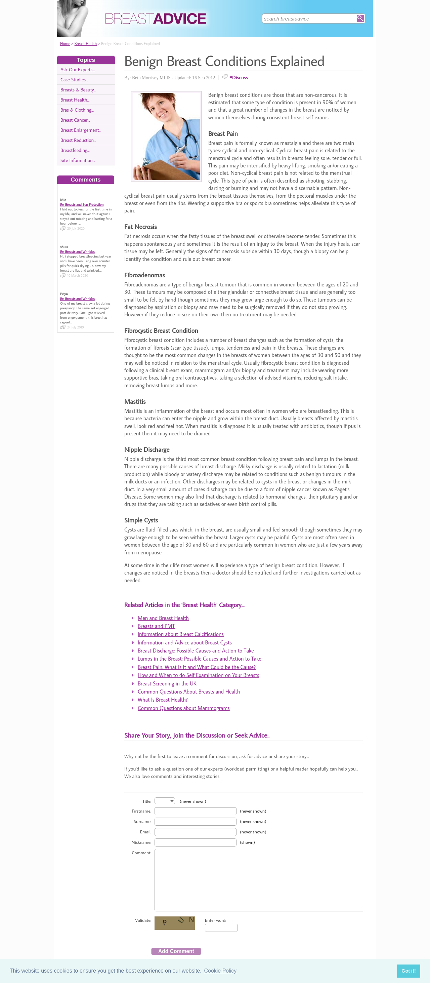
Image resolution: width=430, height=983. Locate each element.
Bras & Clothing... (77, 110)
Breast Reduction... (78, 140)
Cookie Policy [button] (220, 971)
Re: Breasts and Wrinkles (77, 245)
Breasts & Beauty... (78, 89)
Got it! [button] (408, 971)
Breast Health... (75, 99)
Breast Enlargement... (80, 130)
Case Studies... (74, 79)
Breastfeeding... (75, 150)
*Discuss (238, 77)
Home (65, 43)
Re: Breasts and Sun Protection (81, 198)
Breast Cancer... (75, 120)
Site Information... (77, 160)
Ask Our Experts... (77, 69)
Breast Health (86, 43)
